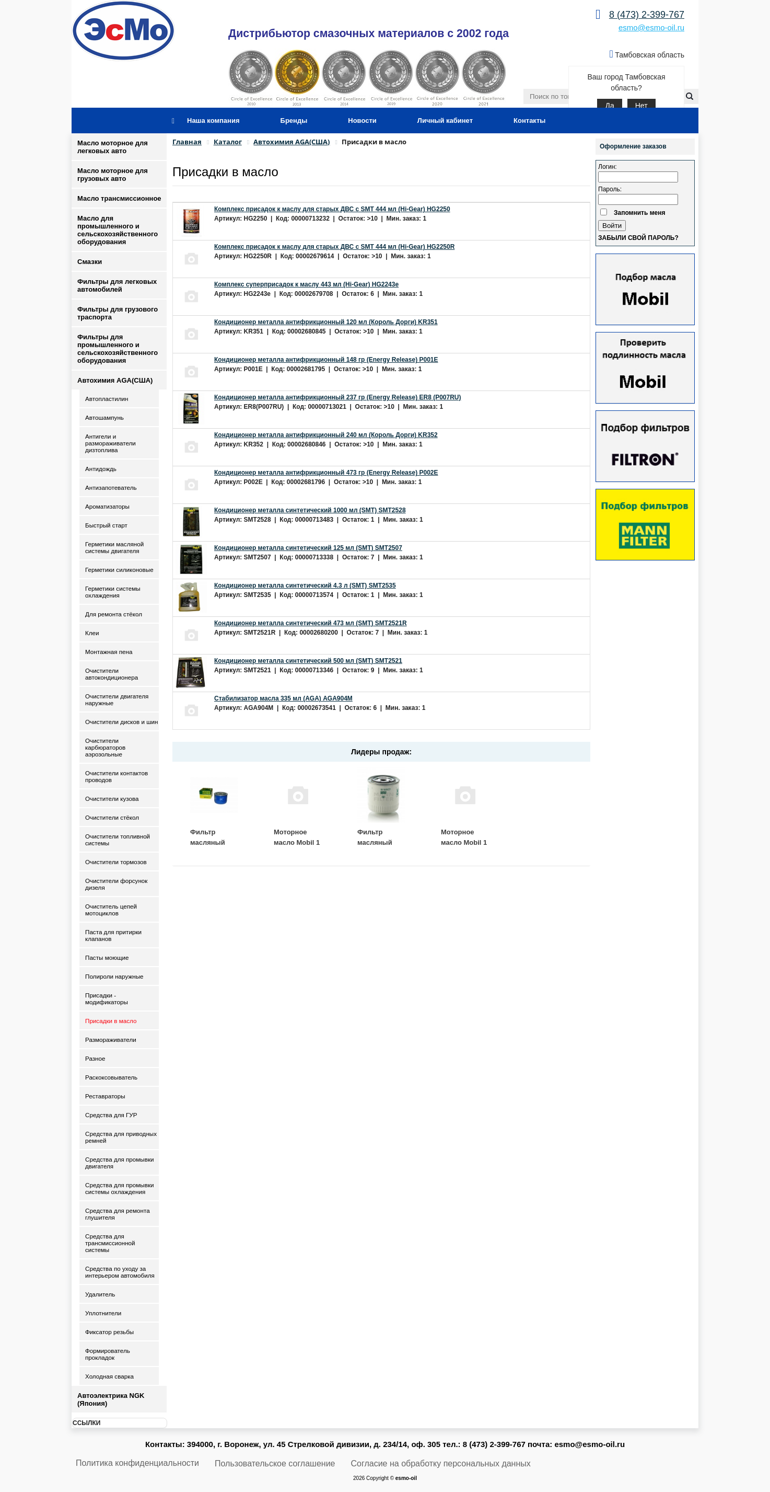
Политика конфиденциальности (137, 1463)
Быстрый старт (106, 525)
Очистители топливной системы (117, 839)
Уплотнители (103, 1313)
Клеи (92, 632)
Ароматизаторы (107, 506)
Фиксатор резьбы (109, 1331)
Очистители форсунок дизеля (116, 884)
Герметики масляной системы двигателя (114, 547)
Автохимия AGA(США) (115, 380)
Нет (641, 105)
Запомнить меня (640, 212)
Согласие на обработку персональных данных (441, 1463)
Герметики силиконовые (119, 569)
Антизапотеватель (111, 487)
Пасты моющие (107, 957)
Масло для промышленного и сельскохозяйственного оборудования (117, 230)
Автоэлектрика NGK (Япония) (110, 1399)
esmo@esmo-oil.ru (651, 27)
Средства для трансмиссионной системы (110, 1243)
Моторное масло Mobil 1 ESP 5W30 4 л (297, 842)
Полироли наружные (114, 976)
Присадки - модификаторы (106, 998)
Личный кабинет (445, 120)
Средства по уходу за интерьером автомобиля (120, 1272)
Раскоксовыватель (111, 1077)
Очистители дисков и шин (121, 721)
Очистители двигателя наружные (116, 699)
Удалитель (100, 1294)
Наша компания (213, 120)
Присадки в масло (111, 1020)
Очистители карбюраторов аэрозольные (105, 747)
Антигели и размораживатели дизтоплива (110, 443)
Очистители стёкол (112, 817)
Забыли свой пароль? (638, 238)
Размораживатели (110, 1039)
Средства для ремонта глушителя (117, 1214)
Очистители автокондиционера (111, 674)
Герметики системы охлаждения (113, 592)
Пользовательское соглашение (275, 1463)
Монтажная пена (108, 651)
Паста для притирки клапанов (113, 935)
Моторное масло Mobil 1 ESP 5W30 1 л (464, 842)
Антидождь (100, 468)
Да (609, 105)
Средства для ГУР (111, 1114)
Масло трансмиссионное (119, 198)
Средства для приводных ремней (121, 1137)
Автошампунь (104, 417)
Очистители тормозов (116, 861)
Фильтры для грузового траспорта (117, 313)
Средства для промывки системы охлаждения (119, 1188)
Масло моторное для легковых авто (112, 147)
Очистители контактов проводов (116, 776)
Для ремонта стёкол (113, 614)
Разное (95, 1058)
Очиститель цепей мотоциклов (111, 909)
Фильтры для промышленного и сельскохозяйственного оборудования (117, 348)
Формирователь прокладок (107, 1354)
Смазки (89, 262)
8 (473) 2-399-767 (646, 14)
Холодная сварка (109, 1376)
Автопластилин (106, 398)
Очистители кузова (111, 798)
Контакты (529, 120)
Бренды (294, 120)
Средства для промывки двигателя (119, 1162)
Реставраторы (105, 1096)
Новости (362, 120)
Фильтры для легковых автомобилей (117, 285)
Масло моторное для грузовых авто (112, 174)
